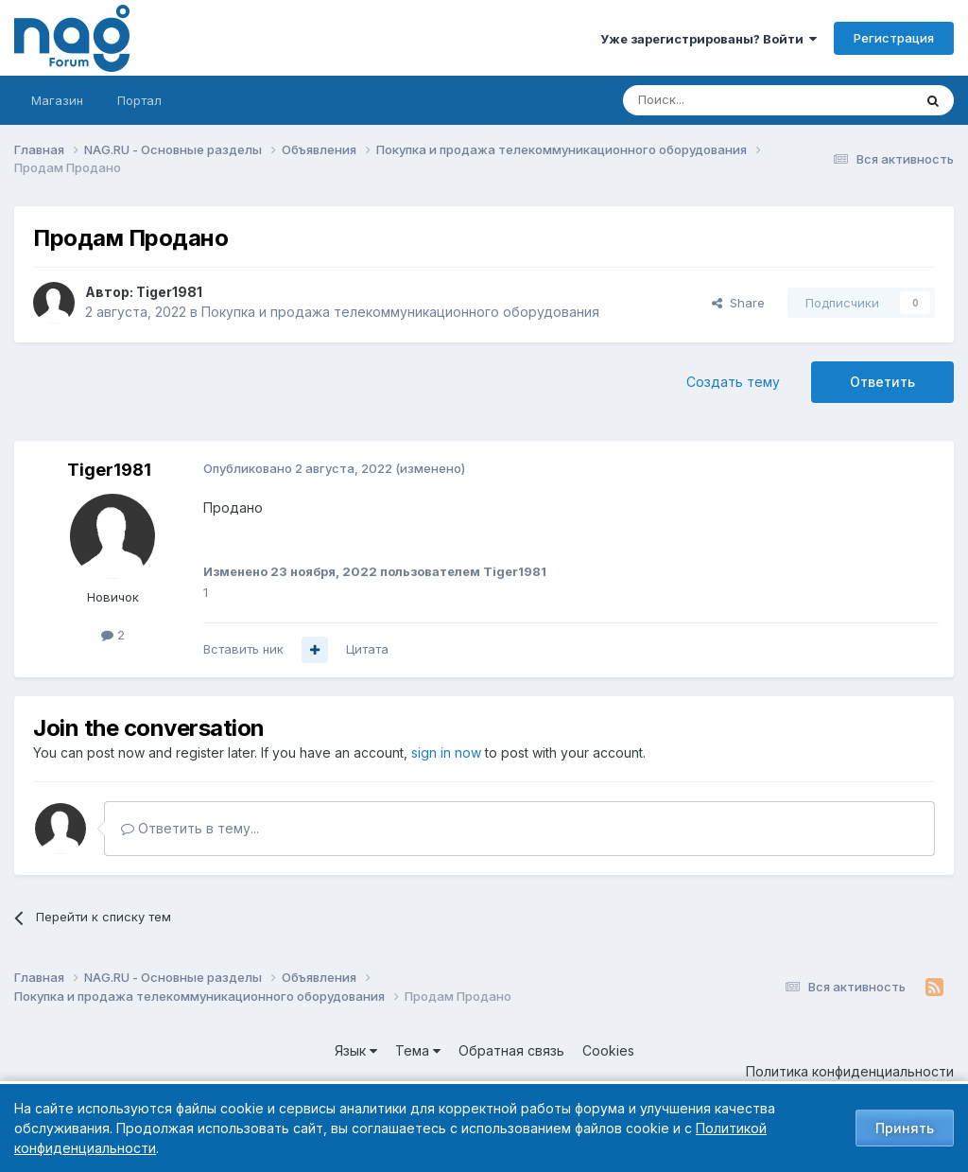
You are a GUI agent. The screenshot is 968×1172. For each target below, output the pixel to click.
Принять (904, 1128)
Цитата (367, 648)
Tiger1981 (169, 292)
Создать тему (733, 382)
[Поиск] (715, 100)
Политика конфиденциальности (850, 1071)
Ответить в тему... (190, 828)
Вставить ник (243, 648)
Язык (356, 1050)
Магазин (57, 100)
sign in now (446, 752)
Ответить (882, 382)
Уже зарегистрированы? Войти (708, 38)
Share (738, 302)
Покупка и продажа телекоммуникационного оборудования (400, 312)
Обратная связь (511, 1050)
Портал (139, 100)
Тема (418, 1050)
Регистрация (894, 37)
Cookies (608, 1050)
